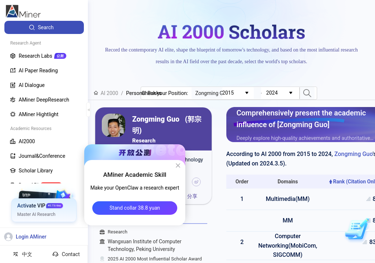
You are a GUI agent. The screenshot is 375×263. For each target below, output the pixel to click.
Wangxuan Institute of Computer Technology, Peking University (157, 245)
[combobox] (238, 93)
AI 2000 (106, 93)
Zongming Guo (353, 153)
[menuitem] (44, 27)
